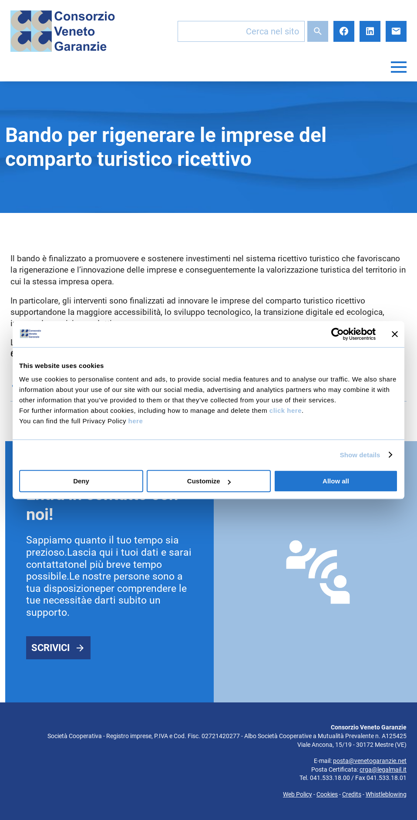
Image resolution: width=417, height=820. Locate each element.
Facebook (343, 31)
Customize (209, 481)
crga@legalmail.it (383, 769)
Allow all (336, 481)
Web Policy (297, 794)
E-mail (396, 31)
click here (285, 410)
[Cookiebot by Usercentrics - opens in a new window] (337, 334)
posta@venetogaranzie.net (370, 760)
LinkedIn (370, 31)
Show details (360, 455)
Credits (351, 794)
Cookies (327, 794)
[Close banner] (395, 334)
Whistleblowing (386, 794)
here (135, 421)
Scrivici (50, 647)
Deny (81, 481)
